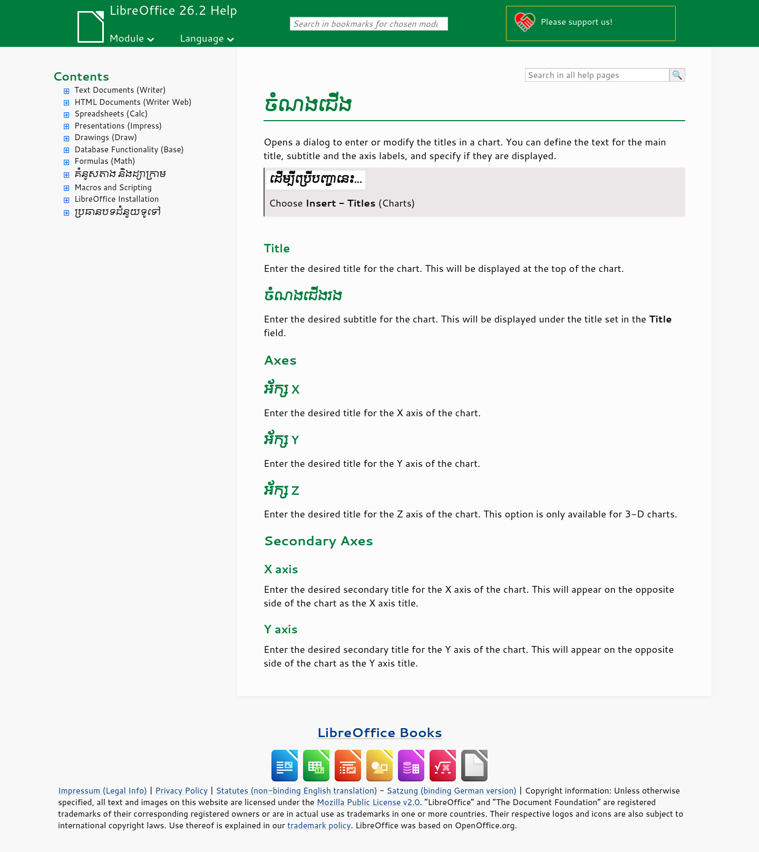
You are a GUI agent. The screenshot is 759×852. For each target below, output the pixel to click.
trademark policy (319, 825)
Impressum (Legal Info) (102, 790)
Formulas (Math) (104, 161)
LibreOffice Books (379, 732)
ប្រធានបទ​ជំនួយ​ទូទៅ (117, 212)
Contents (81, 76)
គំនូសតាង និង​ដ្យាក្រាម (120, 174)
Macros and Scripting (113, 187)
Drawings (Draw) (105, 137)
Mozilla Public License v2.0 (368, 802)
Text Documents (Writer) (120, 89)
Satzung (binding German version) (452, 790)
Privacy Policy (181, 790)
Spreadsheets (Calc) (111, 113)
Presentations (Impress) (118, 125)
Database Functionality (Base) (129, 149)
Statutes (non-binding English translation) (296, 790)
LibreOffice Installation (116, 198)
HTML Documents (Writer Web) (133, 101)
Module (126, 38)
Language (202, 38)
